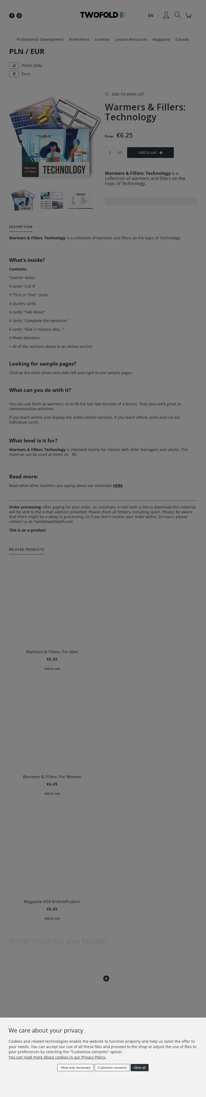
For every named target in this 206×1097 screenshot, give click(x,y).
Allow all (139, 1068)
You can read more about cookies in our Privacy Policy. (57, 1057)
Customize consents (112, 1068)
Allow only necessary (76, 1068)
